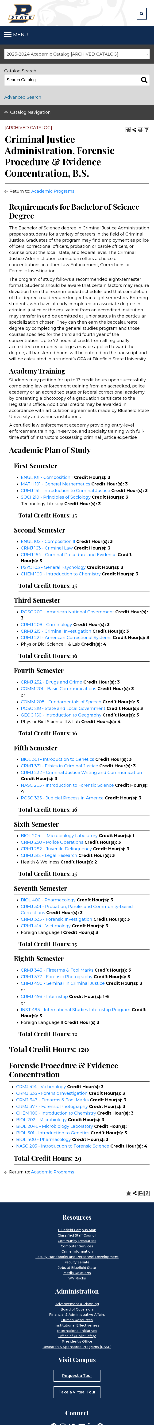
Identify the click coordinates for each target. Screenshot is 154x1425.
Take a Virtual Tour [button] (77, 1392)
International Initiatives (77, 1331)
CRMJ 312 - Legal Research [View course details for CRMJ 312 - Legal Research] (49, 855)
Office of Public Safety (77, 1336)
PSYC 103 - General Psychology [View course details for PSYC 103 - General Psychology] (53, 567)
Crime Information (77, 1251)
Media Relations (77, 1273)
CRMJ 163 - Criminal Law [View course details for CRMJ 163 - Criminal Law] (47, 548)
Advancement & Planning (77, 1304)
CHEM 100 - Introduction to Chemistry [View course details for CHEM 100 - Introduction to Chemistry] (61, 574)
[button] (142, 14)
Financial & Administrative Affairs (77, 1314)
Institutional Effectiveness (77, 1325)
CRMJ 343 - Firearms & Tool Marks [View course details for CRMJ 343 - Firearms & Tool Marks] (57, 970)
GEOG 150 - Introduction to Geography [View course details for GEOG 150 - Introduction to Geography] (61, 715)
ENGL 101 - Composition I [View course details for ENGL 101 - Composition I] (47, 477)
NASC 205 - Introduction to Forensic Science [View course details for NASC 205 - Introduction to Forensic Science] (67, 785)
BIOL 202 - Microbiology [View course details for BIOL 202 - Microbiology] (41, 1119)
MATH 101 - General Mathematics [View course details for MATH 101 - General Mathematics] (55, 484)
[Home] (22, 13)
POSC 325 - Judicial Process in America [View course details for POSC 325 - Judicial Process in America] (62, 798)
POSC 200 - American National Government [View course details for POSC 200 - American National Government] (67, 612)
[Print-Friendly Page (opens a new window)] (140, 129)
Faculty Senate (77, 1262)
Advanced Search (22, 97)
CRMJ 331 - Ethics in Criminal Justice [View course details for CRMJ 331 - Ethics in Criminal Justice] (59, 766)
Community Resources (77, 1241)
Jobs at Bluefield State (77, 1268)
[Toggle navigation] (8, 34)
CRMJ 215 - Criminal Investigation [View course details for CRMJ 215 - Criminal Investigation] (56, 631)
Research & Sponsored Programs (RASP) (77, 1347)
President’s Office (77, 1341)
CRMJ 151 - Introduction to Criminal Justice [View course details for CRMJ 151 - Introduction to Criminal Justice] (65, 490)
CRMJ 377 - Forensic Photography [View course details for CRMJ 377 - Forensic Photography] (56, 976)
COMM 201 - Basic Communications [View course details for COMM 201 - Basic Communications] (58, 688)
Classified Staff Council (77, 1235)
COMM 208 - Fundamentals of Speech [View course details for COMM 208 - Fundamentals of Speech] (61, 701)
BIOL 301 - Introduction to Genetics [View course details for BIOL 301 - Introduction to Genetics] (57, 759)
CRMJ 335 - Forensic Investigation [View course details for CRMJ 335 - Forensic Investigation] (56, 919)
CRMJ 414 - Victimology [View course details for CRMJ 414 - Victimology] (46, 925)
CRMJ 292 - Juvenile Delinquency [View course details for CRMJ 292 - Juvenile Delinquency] (56, 848)
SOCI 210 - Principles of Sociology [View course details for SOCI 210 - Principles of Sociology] (56, 497)
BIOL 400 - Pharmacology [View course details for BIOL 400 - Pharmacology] (48, 900)
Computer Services (77, 1246)
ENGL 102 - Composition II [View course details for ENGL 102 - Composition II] (48, 541)
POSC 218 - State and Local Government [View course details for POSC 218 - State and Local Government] (63, 708)
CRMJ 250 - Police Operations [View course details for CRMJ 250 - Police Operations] (52, 842)
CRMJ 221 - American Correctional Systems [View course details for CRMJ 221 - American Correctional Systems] (66, 637)
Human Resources (77, 1320)
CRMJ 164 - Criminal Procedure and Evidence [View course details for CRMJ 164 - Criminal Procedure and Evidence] (68, 554)
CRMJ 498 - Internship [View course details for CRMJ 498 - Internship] (44, 996)
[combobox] (77, 54)
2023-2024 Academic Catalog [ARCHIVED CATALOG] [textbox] (62, 54)
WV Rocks (77, 1278)
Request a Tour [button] (77, 1375)
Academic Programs (52, 191)
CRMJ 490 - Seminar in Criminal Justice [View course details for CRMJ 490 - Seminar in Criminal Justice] (63, 983)
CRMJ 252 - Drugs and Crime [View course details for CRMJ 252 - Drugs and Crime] (51, 682)
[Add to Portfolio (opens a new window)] (128, 129)
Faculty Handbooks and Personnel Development (77, 1257)
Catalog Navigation (30, 112)
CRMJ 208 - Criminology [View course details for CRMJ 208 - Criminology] (46, 624)
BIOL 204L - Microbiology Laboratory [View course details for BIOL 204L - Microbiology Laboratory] (59, 835)
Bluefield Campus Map (77, 1230)
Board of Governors (77, 1309)
